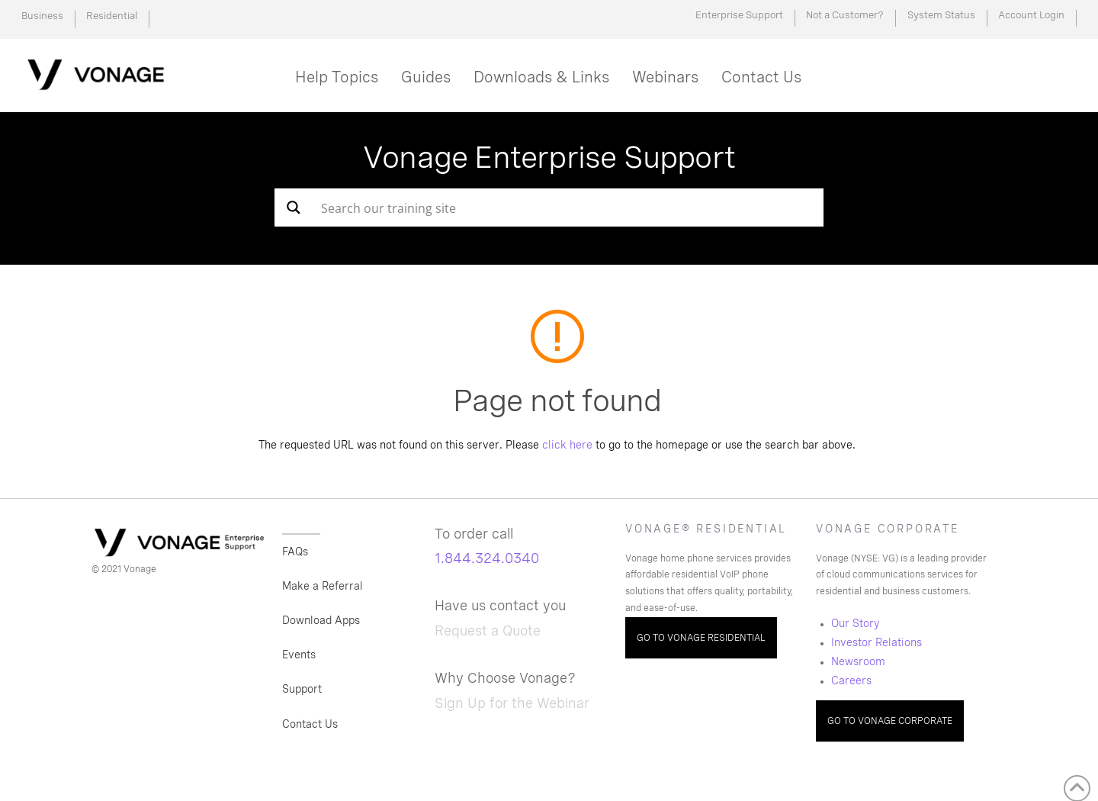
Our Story (855, 623)
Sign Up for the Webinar (512, 703)
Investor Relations (876, 642)
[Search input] (550, 207)
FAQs (295, 551)
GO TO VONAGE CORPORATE (889, 721)
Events (299, 654)
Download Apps (321, 620)
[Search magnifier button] (293, 207)
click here (567, 445)
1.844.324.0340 (487, 558)
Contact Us (310, 724)
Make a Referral (322, 586)
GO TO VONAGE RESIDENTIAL (701, 637)
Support (302, 689)
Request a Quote (488, 630)
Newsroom (858, 661)
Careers (851, 680)
